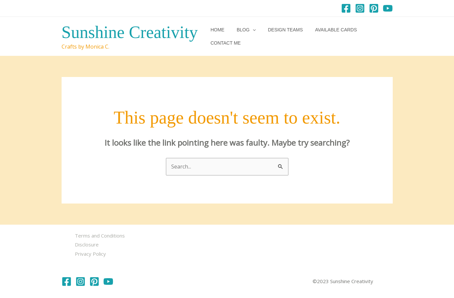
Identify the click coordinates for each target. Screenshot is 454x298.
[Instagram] (360, 8)
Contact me (373, 36)
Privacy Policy (90, 253)
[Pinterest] (374, 8)
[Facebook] (346, 8)
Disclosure (87, 244)
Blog (243, 36)
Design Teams (279, 36)
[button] (250, 36)
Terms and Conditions (100, 235)
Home (218, 36)
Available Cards (327, 36)
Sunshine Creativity (130, 32)
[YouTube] (388, 8)
